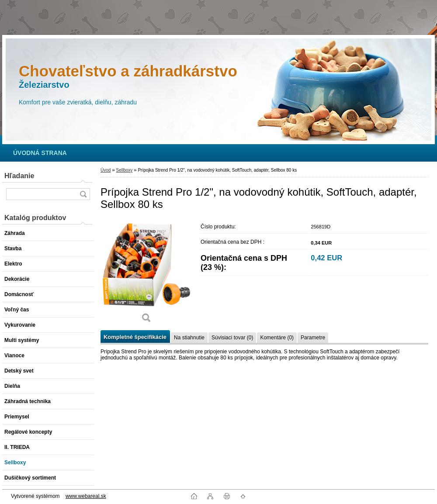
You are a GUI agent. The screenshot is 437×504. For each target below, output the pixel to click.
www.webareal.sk (86, 496)
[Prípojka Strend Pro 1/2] (146, 274)
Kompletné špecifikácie (135, 337)
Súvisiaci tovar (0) (232, 338)
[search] (83, 194)
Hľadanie (19, 176)
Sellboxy (124, 170)
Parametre (313, 338)
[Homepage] (40, 153)
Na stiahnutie (189, 338)
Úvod (106, 170)
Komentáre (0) (277, 338)
